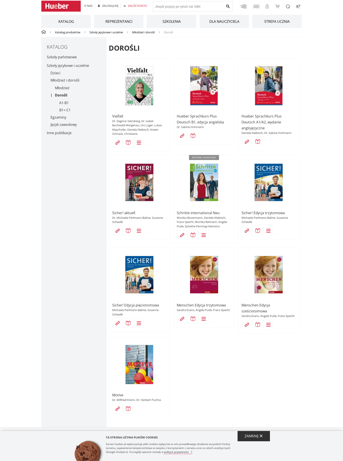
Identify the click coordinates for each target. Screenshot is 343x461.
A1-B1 (64, 103)
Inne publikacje (59, 132)
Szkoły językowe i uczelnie (106, 32)
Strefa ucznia (277, 21)
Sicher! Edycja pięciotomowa (135, 305)
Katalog (66, 21)
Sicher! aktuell (123, 212)
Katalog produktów (67, 32)
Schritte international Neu (198, 212)
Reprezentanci (118, 21)
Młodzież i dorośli (143, 32)
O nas (88, 6)
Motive (117, 395)
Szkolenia (172, 21)
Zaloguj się (110, 6)
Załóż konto (137, 6)
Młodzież (62, 88)
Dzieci (55, 73)
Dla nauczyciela (224, 21)
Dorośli (61, 95)
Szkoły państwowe (62, 57)
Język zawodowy (64, 124)
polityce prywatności (176, 451)
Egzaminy (58, 117)
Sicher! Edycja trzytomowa (263, 212)
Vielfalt (117, 116)
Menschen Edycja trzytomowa (201, 305)
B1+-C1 (65, 110)
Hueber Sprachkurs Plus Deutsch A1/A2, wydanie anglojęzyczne (262, 122)
